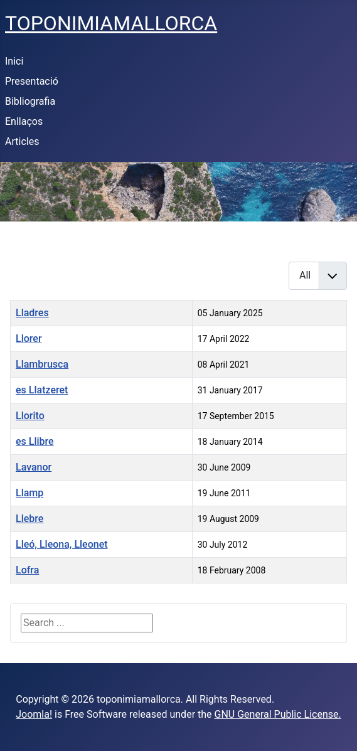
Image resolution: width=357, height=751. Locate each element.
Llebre (29, 519)
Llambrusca (42, 364)
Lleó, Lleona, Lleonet (62, 544)
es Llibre (35, 441)
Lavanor (33, 467)
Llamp (29, 493)
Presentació (31, 81)
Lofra (27, 570)
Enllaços (24, 121)
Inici (14, 61)
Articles (22, 141)
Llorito (30, 416)
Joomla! (34, 714)
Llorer (29, 338)
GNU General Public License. (278, 714)
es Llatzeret (42, 390)
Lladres (32, 313)
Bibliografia (30, 101)
